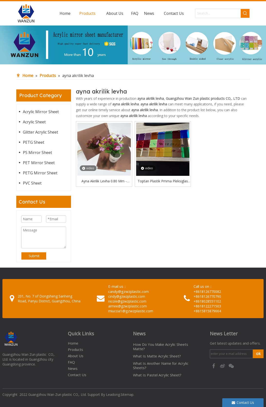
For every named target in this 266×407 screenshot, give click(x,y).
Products (75, 349)
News (73, 368)
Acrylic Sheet (34, 122)
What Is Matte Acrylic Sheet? (157, 356)
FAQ (71, 362)
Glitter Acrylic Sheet (40, 132)
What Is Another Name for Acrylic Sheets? (160, 365)
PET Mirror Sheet (39, 162)
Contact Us (77, 374)
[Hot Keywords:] (245, 13)
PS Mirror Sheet (37, 152)
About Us (75, 355)
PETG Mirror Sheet (40, 173)
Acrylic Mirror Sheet (41, 111)
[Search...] (218, 13)
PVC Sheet (32, 183)
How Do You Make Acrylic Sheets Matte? (160, 346)
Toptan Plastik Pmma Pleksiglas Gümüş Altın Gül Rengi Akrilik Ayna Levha (163, 181)
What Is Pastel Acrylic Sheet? (157, 375)
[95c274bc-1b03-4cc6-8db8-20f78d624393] (133, 44)
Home (73, 343)
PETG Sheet (33, 142)
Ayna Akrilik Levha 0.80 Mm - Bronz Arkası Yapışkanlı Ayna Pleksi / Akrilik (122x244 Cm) (104, 181)
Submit (34, 256)
